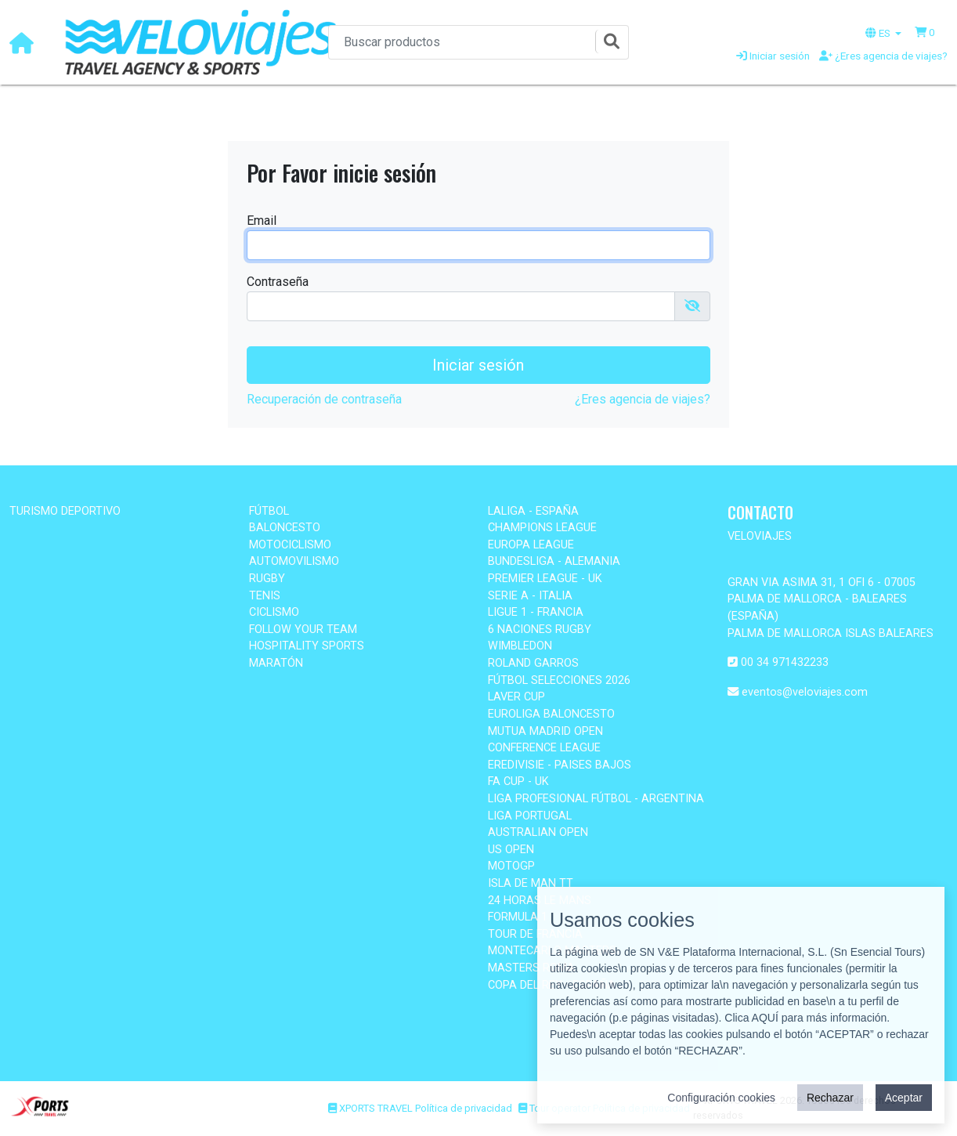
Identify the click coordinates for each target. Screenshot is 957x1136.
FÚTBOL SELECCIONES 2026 (559, 680)
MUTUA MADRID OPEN (545, 731)
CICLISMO (274, 612)
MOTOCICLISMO (290, 545)
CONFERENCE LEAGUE (544, 747)
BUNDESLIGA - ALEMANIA (554, 561)
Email (261, 220)
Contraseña (278, 281)
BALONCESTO (284, 527)
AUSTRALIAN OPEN (538, 832)
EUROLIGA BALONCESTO (551, 714)
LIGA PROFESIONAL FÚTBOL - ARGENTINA (596, 798)
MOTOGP (511, 866)
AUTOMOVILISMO (294, 561)
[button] (925, 32)
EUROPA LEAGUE (531, 545)
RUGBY (267, 578)
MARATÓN (276, 663)
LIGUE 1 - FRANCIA (535, 612)
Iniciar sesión (773, 55)
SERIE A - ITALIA (530, 595)
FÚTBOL (269, 511)
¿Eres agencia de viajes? (883, 55)
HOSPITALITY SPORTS (306, 646)
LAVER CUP (516, 697)
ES (879, 33)
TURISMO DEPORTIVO (65, 511)
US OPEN (511, 849)
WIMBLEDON (520, 646)
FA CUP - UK (518, 781)
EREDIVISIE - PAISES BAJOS (559, 765)
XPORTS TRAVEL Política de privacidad (420, 1108)
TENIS (264, 595)
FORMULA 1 (517, 917)
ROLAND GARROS (533, 663)
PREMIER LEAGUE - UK (545, 578)
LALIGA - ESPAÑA (533, 511)
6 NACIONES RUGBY (539, 629)
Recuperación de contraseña (324, 399)
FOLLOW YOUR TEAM (303, 629)
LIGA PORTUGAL (530, 816)
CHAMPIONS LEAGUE (542, 527)
